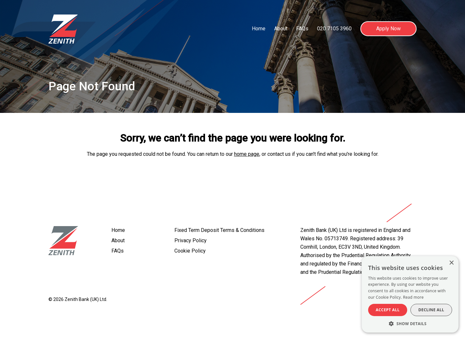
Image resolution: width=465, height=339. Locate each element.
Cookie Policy (190, 251)
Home (258, 28)
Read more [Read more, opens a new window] (413, 297)
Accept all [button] (388, 310)
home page (246, 154)
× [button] (451, 263)
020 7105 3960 (334, 28)
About (280, 28)
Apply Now (388, 28)
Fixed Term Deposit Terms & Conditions (219, 230)
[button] (410, 323)
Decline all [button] (431, 310)
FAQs (302, 28)
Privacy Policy (190, 240)
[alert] (410, 294)
